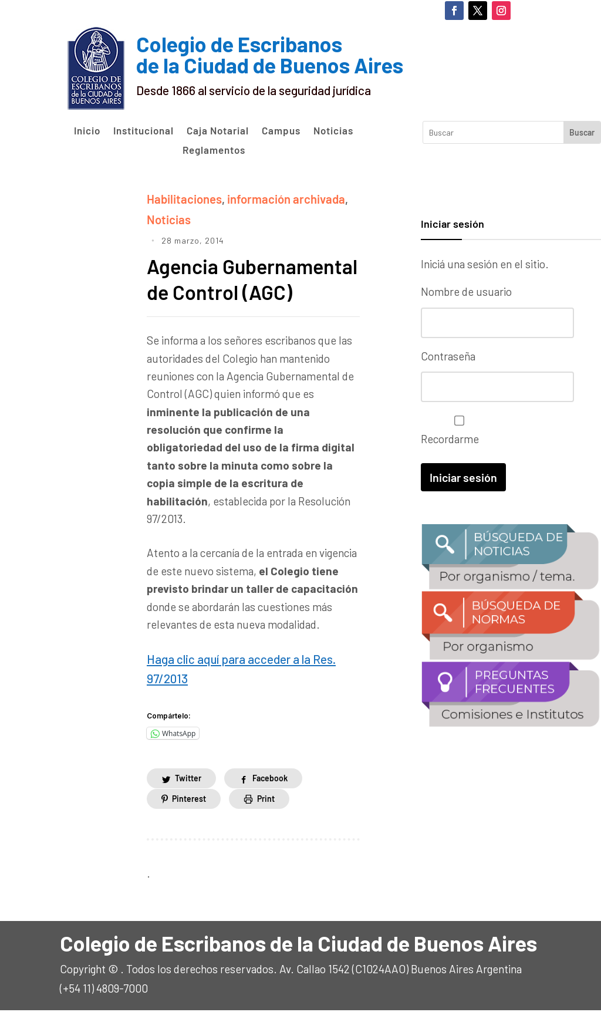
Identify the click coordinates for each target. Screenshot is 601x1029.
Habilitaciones (182, 198)
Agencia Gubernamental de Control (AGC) (231, 288)
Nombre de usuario (466, 291)
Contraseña (448, 355)
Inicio (87, 131)
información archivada (277, 198)
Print (266, 817)
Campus (281, 131)
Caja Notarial (218, 131)
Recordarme (456, 429)
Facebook (270, 797)
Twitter (188, 797)
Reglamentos (214, 150)
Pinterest (189, 817)
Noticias (333, 131)
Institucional (143, 131)
